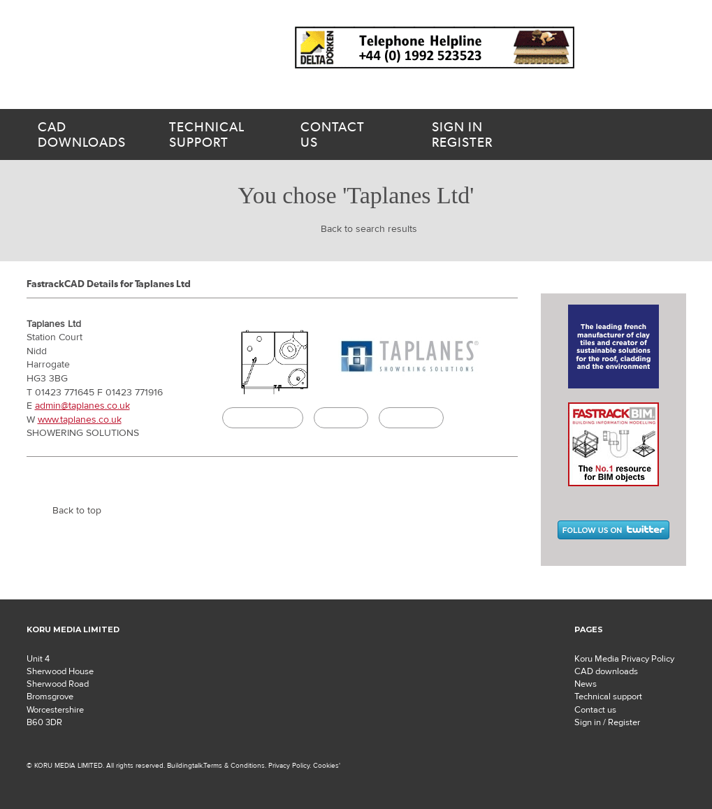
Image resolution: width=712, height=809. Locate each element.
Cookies (326, 765)
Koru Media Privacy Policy (624, 658)
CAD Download (263, 417)
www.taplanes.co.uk (80, 420)
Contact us (595, 709)
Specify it (341, 417)
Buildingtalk (411, 417)
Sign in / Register (607, 722)
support (218, 135)
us (349, 135)
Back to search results (369, 229)
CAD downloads (606, 671)
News (585, 684)
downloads (87, 135)
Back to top (76, 510)
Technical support (608, 696)
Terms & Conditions (234, 765)
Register (492, 135)
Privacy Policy (289, 765)
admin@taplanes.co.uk (82, 406)
